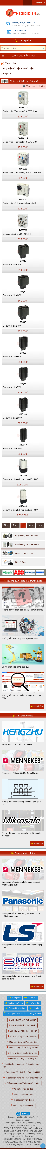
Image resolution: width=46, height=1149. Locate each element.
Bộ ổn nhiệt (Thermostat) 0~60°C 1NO (20, 111)
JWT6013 (23, 230)
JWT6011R (23, 138)
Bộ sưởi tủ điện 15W (12, 265)
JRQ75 (23, 384)
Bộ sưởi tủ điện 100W (12, 418)
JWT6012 (23, 169)
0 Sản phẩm (25, 40)
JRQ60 (23, 353)
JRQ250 (23, 475)
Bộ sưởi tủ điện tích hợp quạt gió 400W (20, 510)
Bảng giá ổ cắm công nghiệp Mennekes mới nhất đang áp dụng (21, 883)
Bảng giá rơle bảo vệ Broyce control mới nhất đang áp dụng (21, 977)
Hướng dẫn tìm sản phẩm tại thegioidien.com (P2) (21, 696)
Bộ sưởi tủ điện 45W (12, 326)
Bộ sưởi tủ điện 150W (12, 449)
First (6, 525)
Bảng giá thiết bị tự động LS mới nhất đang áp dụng (22, 946)
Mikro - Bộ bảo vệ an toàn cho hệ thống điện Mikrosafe (21, 834)
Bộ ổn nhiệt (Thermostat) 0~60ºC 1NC (20, 142)
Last (40, 525)
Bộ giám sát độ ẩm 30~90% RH (17, 234)
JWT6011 (23, 199)
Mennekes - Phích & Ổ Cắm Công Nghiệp (20, 773)
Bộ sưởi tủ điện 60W (12, 357)
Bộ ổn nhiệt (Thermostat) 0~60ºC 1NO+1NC (22, 173)
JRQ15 (23, 261)
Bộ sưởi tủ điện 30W (12, 295)
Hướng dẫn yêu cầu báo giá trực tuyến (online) (22, 610)
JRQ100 (23, 414)
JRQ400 (23, 506)
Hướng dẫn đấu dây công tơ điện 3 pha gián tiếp (21, 803)
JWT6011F (23, 108)
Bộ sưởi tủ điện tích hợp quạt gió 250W (20, 479)
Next (31, 525)
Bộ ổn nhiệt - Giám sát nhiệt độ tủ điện (20, 203)
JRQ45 (23, 322)
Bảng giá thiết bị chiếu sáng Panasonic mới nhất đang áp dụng (21, 914)
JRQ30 (23, 292)
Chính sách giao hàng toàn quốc (16, 667)
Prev (15, 525)
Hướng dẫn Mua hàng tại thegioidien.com (20, 638)
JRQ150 (23, 445)
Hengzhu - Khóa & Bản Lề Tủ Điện (17, 744)
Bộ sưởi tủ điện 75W (12, 387)
